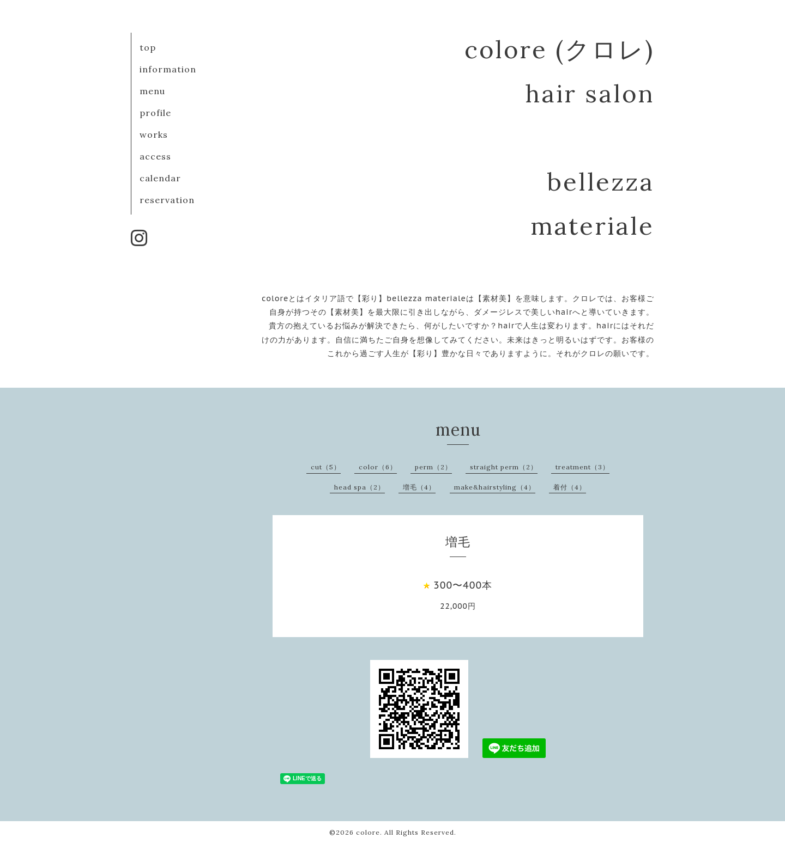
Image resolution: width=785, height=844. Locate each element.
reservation (167, 199)
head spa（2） (359, 487)
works (154, 134)
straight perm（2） (504, 467)
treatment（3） (582, 467)
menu (152, 90)
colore (368, 832)
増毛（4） (419, 487)
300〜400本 (462, 585)
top (148, 47)
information (168, 69)
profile (155, 112)
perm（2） (433, 467)
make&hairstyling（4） (494, 487)
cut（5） (326, 467)
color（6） (378, 467)
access (155, 156)
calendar (160, 178)
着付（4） (569, 487)
